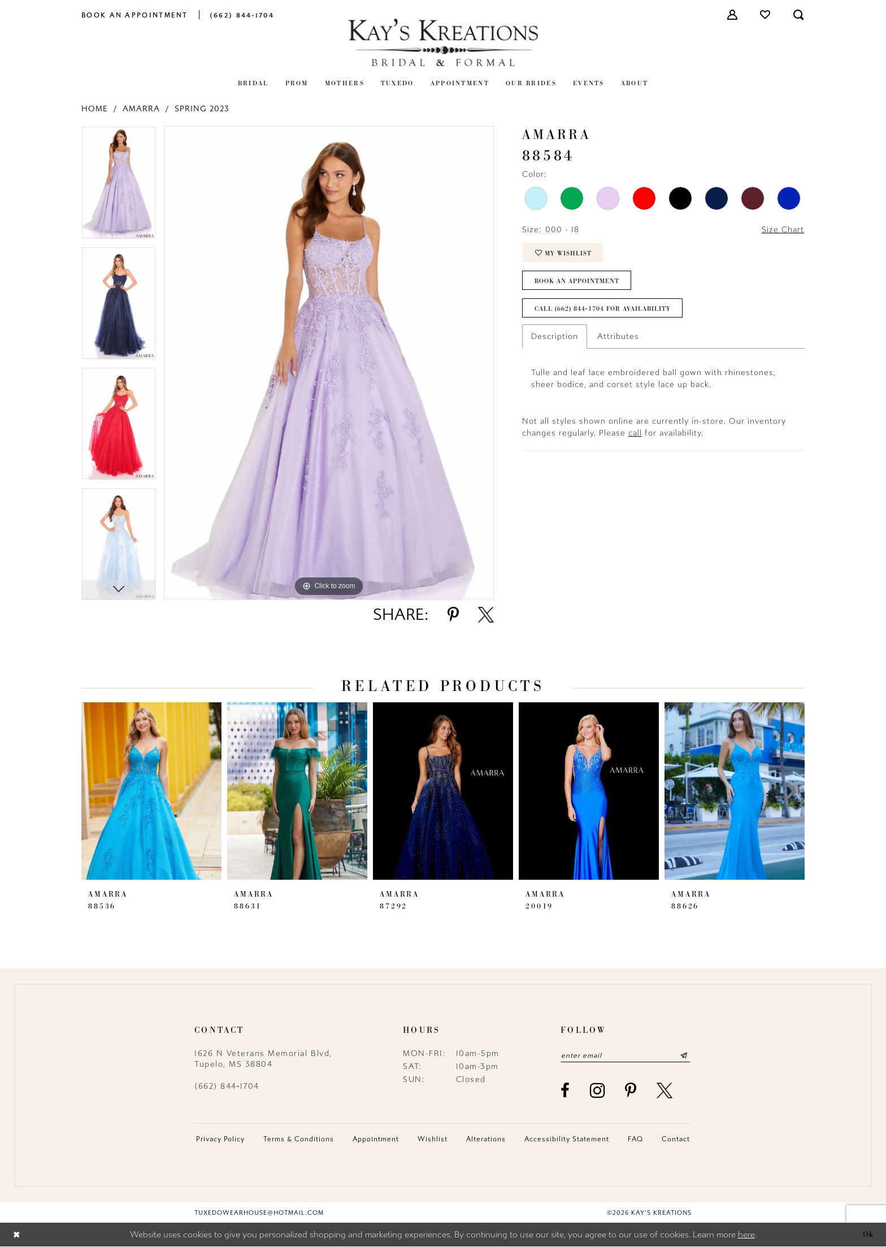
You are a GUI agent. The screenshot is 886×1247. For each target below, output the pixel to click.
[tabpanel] (118, 186)
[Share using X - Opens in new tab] (486, 615)
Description (554, 336)
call (635, 433)
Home (94, 109)
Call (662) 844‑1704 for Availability (603, 308)
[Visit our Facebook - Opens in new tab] (566, 1090)
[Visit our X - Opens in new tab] (665, 1090)
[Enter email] (625, 1055)
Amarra (141, 109)
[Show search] (799, 14)
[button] (732, 14)
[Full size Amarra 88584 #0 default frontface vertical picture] (328, 363)
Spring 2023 (202, 109)
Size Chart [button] (783, 229)
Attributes (618, 336)
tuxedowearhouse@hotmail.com (259, 1212)
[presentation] (151, 791)
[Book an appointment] (135, 14)
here (746, 1235)
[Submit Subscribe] (683, 1055)
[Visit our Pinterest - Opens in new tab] (631, 1090)
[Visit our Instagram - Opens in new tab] (598, 1090)
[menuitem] (135, 14)
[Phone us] (242, 14)
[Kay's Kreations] (443, 42)
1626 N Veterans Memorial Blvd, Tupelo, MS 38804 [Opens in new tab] (263, 1059)
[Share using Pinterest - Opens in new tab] (453, 615)
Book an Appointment (577, 281)
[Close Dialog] (17, 1235)
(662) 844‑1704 (226, 1086)
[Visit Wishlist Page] (765, 14)
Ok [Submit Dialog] (868, 1234)
